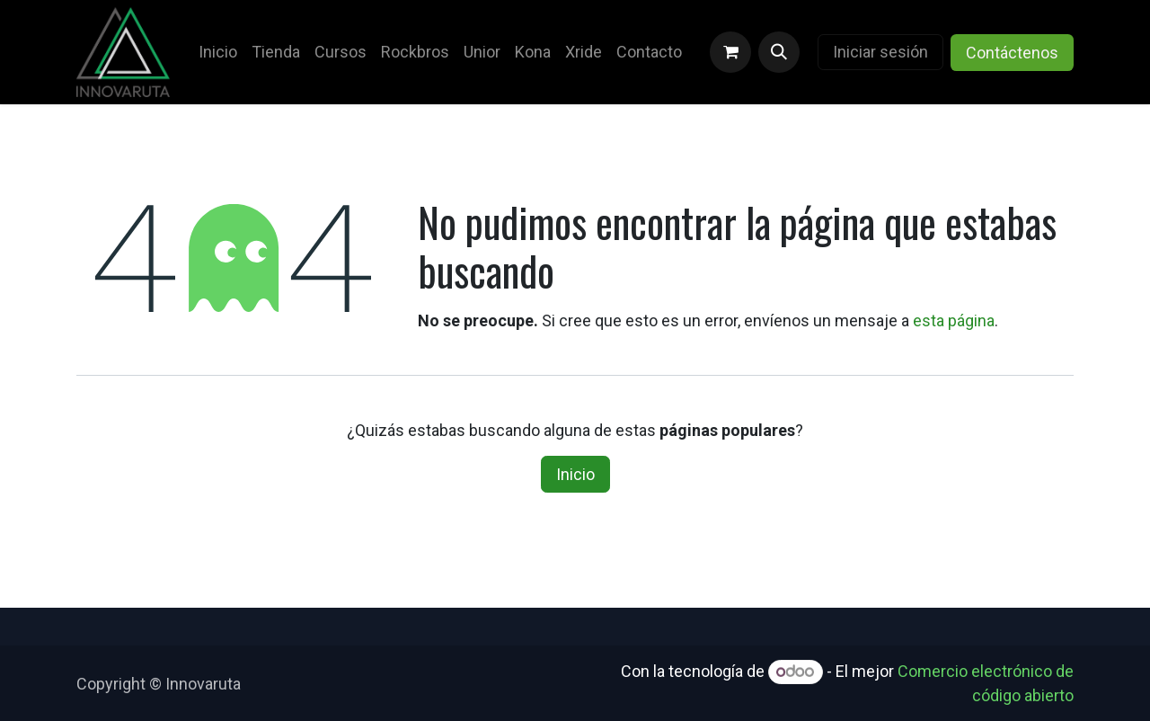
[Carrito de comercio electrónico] (730, 52)
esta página (954, 320)
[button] (779, 52)
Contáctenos (1012, 52)
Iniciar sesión (880, 51)
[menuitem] (217, 51)
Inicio (575, 474)
